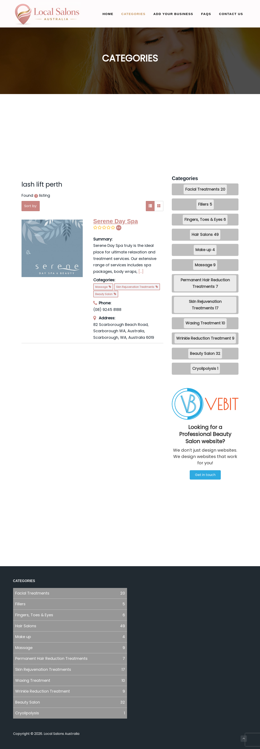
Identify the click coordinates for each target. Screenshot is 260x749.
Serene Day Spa (115, 221)
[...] (141, 271)
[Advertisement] (130, 137)
